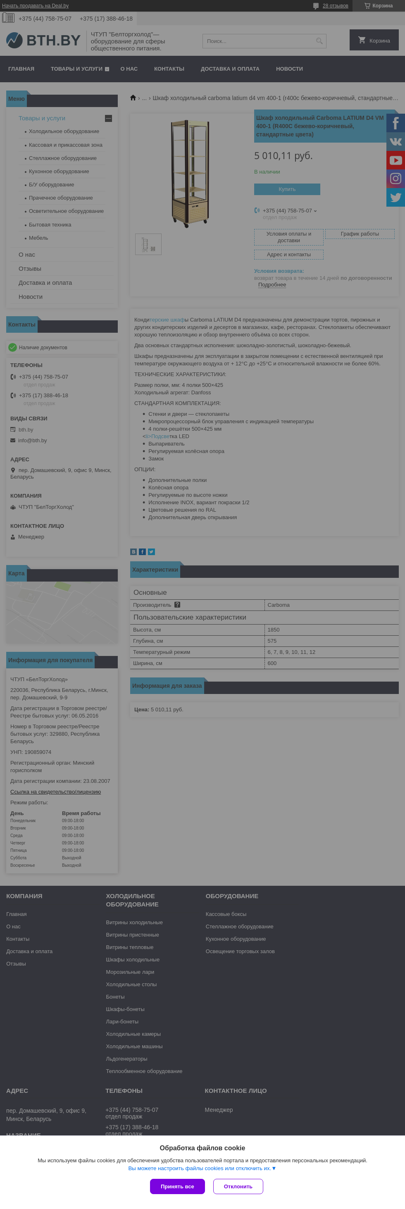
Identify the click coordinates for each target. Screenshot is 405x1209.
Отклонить (238, 1186)
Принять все (177, 1186)
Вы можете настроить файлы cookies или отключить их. (199, 1168)
